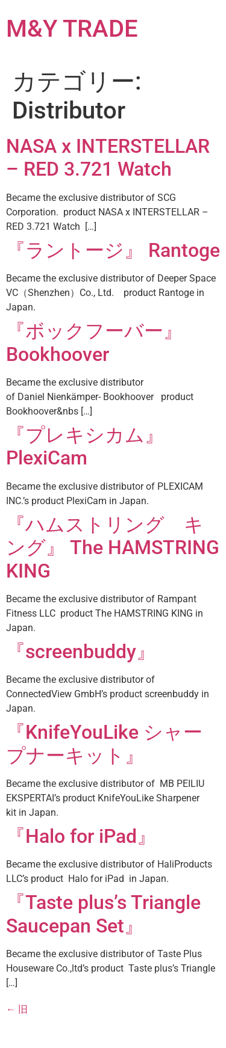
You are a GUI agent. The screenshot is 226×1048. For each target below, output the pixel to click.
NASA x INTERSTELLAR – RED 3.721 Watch (108, 157)
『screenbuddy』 (80, 651)
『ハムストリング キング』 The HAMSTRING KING (112, 547)
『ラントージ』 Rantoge (113, 250)
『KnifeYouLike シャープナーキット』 (104, 743)
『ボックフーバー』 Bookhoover (94, 342)
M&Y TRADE (72, 28)
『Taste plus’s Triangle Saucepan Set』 (103, 914)
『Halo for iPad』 (81, 836)
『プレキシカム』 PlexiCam (85, 446)
